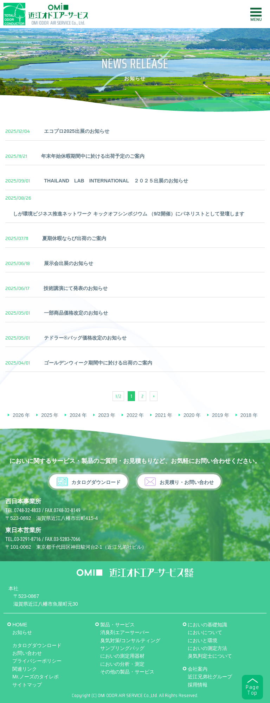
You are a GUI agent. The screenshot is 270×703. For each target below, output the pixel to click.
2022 (132, 415)
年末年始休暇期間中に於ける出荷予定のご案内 (92, 156)
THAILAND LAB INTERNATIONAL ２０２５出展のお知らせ (116, 180)
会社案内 (197, 669)
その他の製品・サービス (127, 672)
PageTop (252, 690)
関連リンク (24, 669)
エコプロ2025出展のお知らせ (76, 131)
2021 (160, 415)
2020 (189, 415)
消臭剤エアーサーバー (124, 632)
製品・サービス (117, 624)
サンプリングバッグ (122, 648)
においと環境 (202, 640)
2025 (46, 415)
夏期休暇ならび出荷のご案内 (74, 238)
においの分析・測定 (122, 664)
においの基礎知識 (207, 624)
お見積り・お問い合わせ (187, 482)
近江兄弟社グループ (210, 676)
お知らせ (22, 632)
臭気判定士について (210, 656)
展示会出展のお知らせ (68, 263)
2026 (18, 415)
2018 (245, 415)
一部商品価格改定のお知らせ (76, 313)
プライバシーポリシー (37, 661)
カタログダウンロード (96, 482)
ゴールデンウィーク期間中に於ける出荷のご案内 (98, 363)
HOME (19, 624)
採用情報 (197, 685)
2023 (103, 415)
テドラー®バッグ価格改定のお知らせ (85, 338)
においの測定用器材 (122, 656)
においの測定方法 (207, 648)
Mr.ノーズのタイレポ (35, 676)
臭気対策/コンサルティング (130, 640)
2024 (75, 415)
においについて (205, 632)
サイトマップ (27, 685)
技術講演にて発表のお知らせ (76, 288)
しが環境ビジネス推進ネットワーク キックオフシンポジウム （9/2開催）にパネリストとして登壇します (128, 214)
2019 (217, 415)
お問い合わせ (27, 653)
